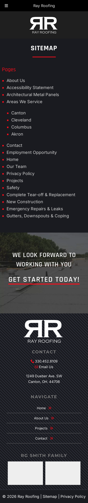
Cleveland (21, 119)
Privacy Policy (20, 173)
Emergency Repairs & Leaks (35, 208)
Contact (14, 145)
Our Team (17, 166)
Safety (13, 187)
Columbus (21, 127)
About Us (16, 80)
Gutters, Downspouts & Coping (38, 215)
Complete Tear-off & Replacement (41, 194)
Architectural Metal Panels (33, 94)
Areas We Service (24, 101)
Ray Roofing (44, 5)
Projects (15, 180)
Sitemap (50, 496)
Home (13, 159)
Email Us (46, 367)
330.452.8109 (46, 361)
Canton (18, 112)
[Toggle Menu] (6, 6)
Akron (17, 134)
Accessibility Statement (30, 87)
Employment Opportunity (32, 152)
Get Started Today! (44, 279)
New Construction (25, 201)
